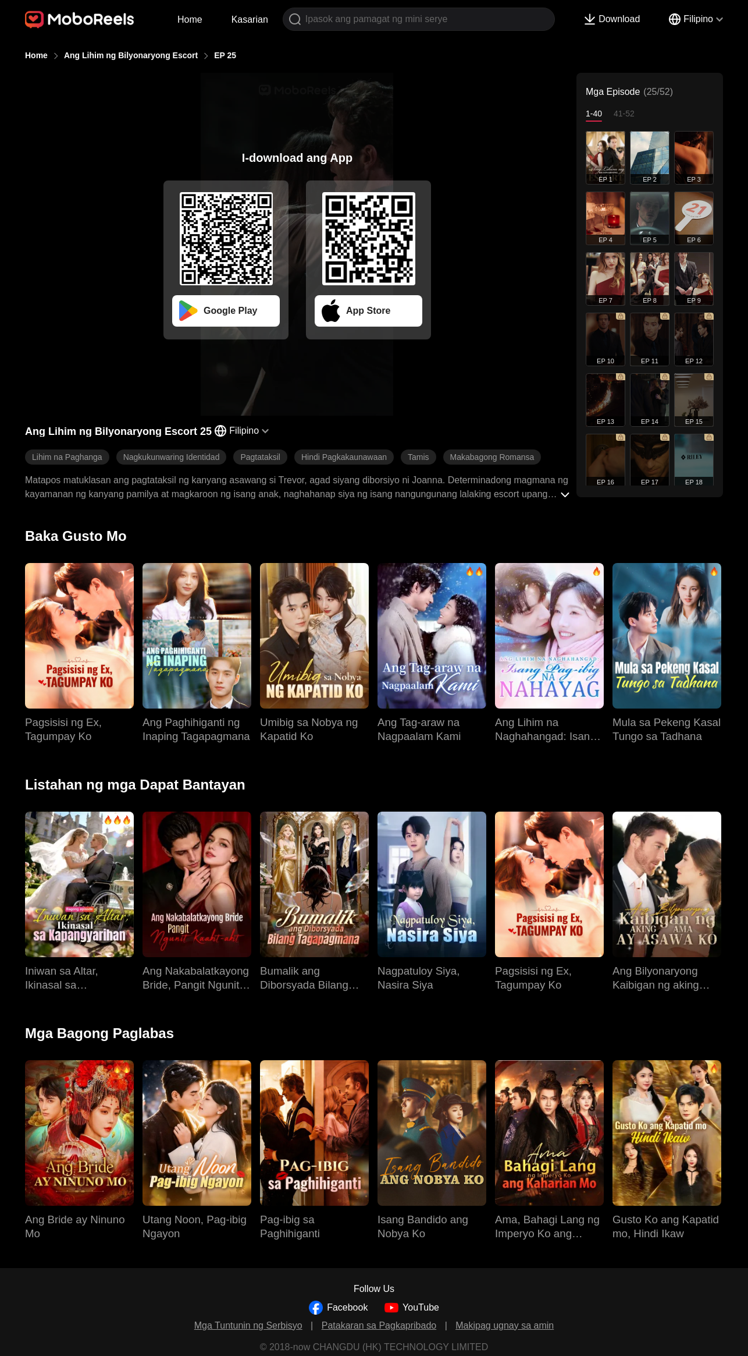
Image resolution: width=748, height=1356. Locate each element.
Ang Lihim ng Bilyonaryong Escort (131, 55)
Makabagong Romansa (492, 457)
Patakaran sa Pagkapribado (379, 1325)
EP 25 (225, 55)
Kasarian (249, 19)
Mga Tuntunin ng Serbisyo (248, 1325)
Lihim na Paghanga (67, 457)
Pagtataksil (260, 457)
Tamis (418, 457)
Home (189, 19)
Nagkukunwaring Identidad (171, 457)
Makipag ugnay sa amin (504, 1325)
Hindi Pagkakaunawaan (344, 457)
